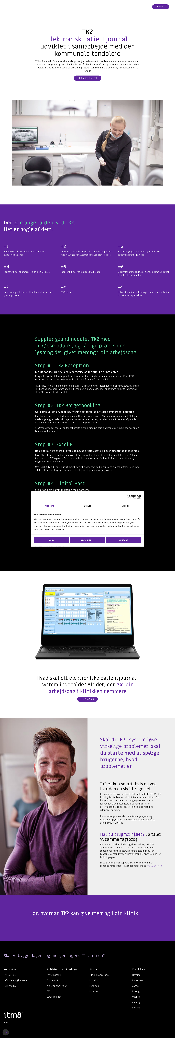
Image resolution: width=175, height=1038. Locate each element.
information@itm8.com (15, 980)
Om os (98, 6)
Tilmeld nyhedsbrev (99, 975)
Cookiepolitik (53, 980)
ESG (48, 991)
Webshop (144, 6)
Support (161, 6)
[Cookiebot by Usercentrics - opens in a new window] (130, 497)
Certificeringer (54, 996)
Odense (136, 996)
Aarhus (135, 986)
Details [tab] (87, 506)
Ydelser (76, 6)
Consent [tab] (49, 506)
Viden (87, 6)
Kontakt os (87, 699)
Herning (136, 975)
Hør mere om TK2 (87, 78)
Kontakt (131, 6)
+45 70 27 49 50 (154, 865)
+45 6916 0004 (10, 975)
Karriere (118, 6)
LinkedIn (93, 980)
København (138, 980)
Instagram (94, 986)
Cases (108, 6)
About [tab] (125, 506)
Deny (51, 540)
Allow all (123, 540)
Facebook (94, 991)
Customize (88, 540)
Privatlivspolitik (54, 975)
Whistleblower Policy (57, 986)
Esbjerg (135, 991)
